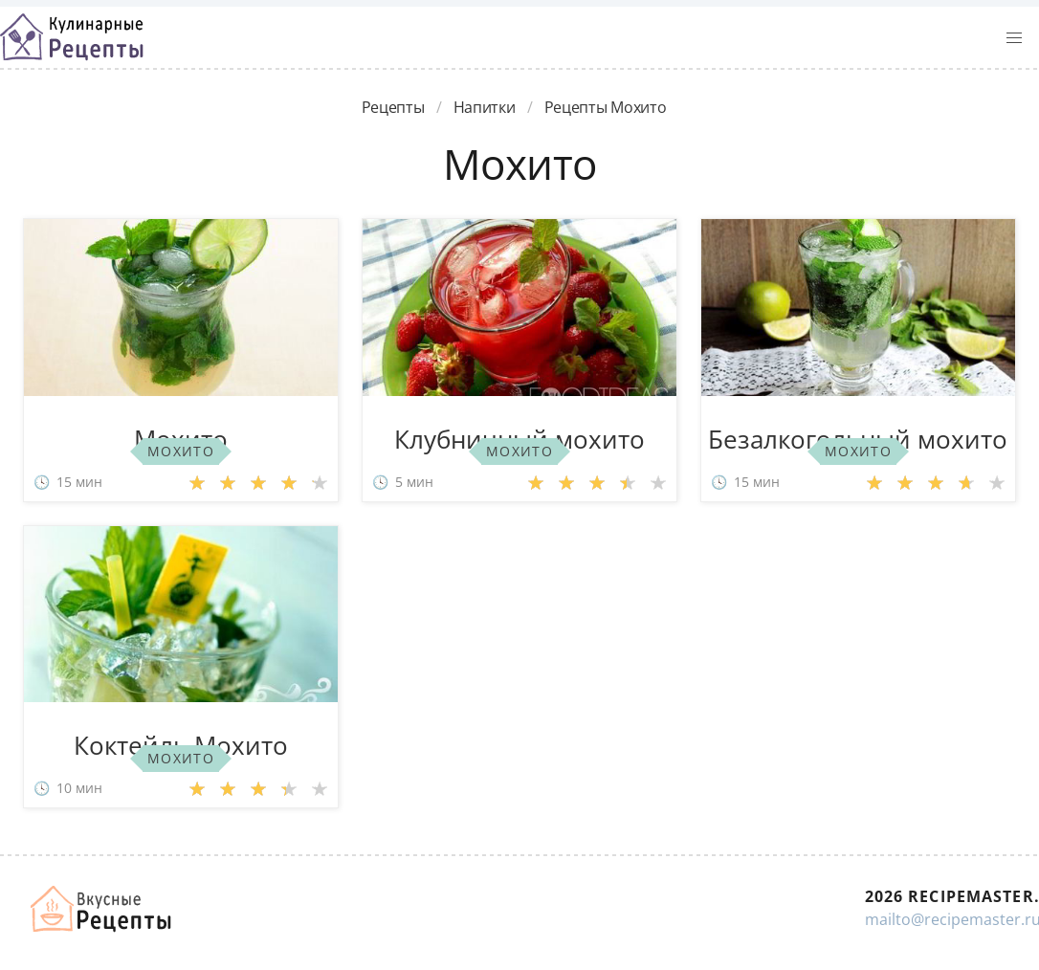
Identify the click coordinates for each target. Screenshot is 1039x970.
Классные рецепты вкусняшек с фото (72, 37)
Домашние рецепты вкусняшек (102, 909)
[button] (1014, 38)
